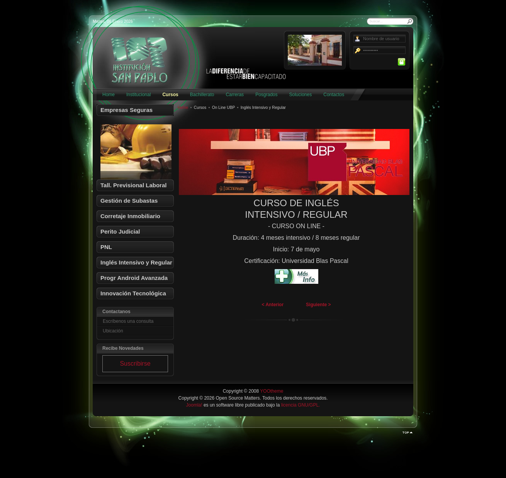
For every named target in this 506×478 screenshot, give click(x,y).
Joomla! (194, 405)
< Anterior (273, 304)
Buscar (409, 21)
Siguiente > (318, 304)
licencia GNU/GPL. (300, 405)
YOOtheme (271, 391)
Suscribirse (135, 363)
